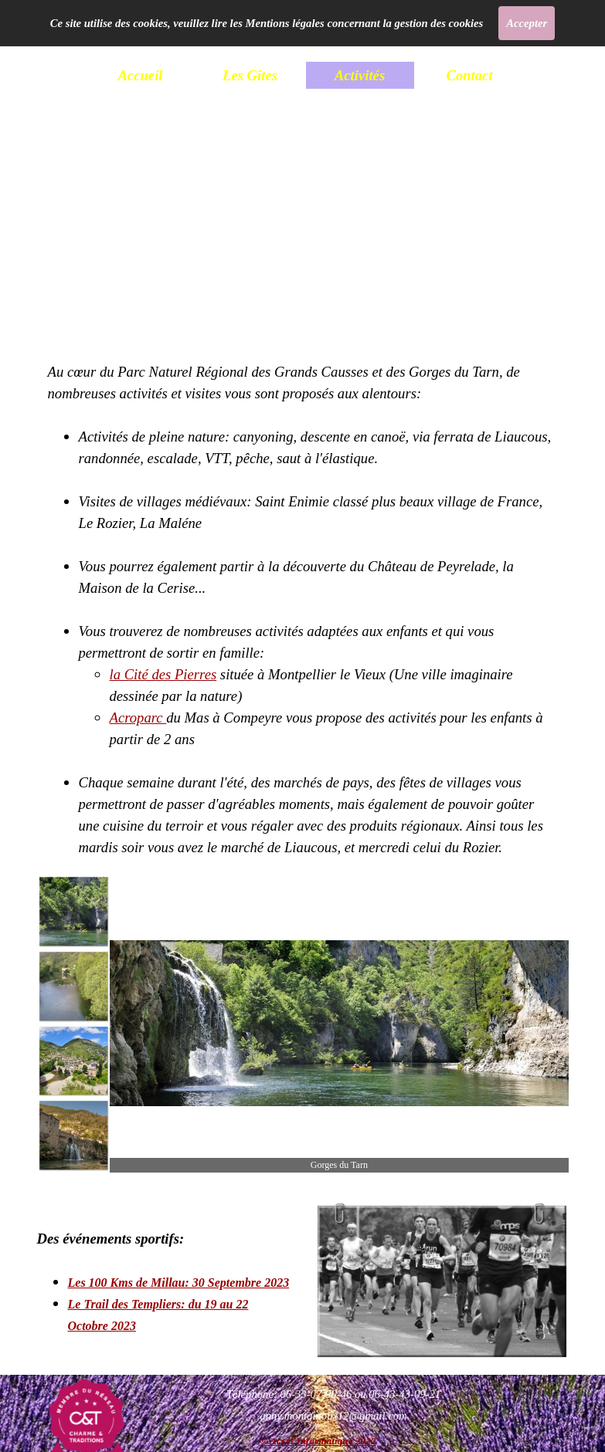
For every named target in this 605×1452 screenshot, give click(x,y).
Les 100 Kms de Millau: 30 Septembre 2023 (179, 1282)
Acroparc (138, 717)
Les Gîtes (250, 75)
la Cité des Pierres (163, 674)
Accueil (139, 75)
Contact (469, 75)
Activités (360, 75)
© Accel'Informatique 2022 (318, 1441)
